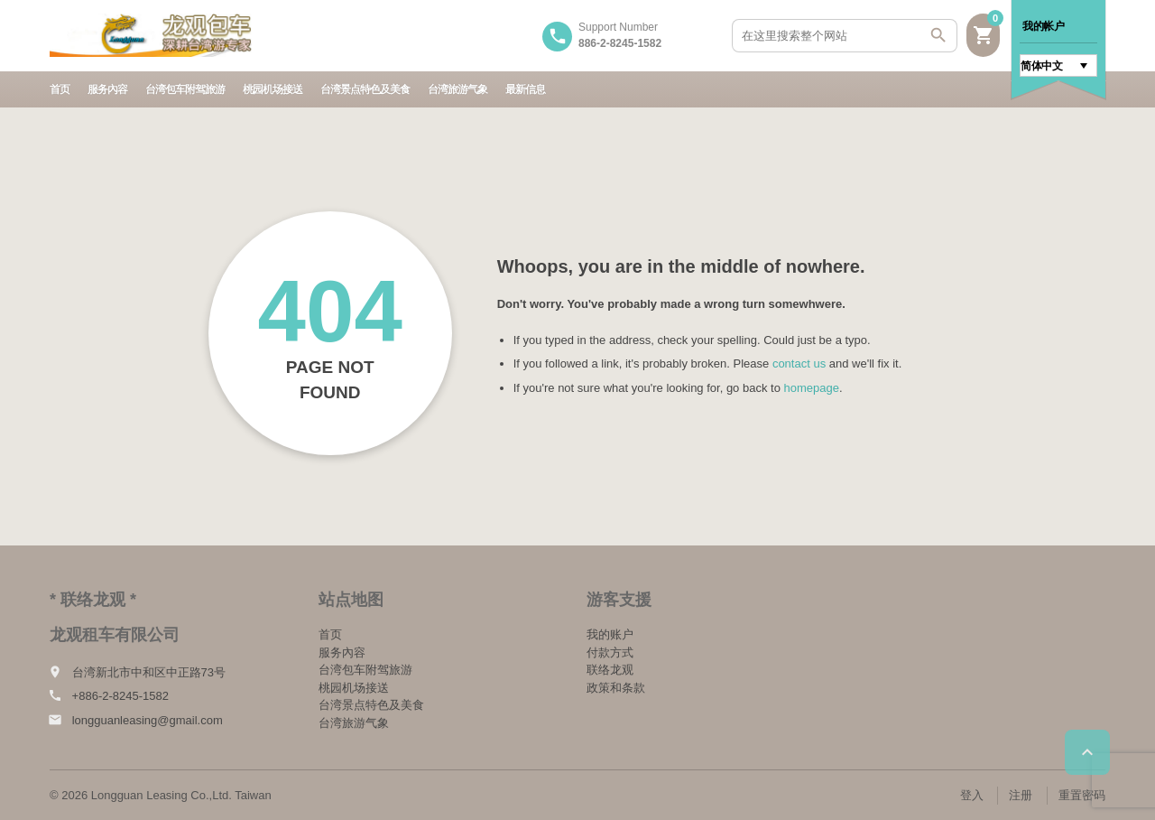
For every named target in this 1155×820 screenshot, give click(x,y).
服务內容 (107, 89)
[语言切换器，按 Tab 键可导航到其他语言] (1058, 65)
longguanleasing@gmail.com (147, 720)
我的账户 (610, 634)
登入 (972, 795)
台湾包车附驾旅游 (185, 89)
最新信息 (525, 89)
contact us (799, 363)
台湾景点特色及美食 (365, 89)
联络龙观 (610, 669)
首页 (59, 89)
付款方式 (610, 652)
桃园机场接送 (272, 89)
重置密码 (1081, 795)
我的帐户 (1043, 26)
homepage (811, 388)
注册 (1020, 795)
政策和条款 (616, 687)
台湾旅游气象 (457, 89)
